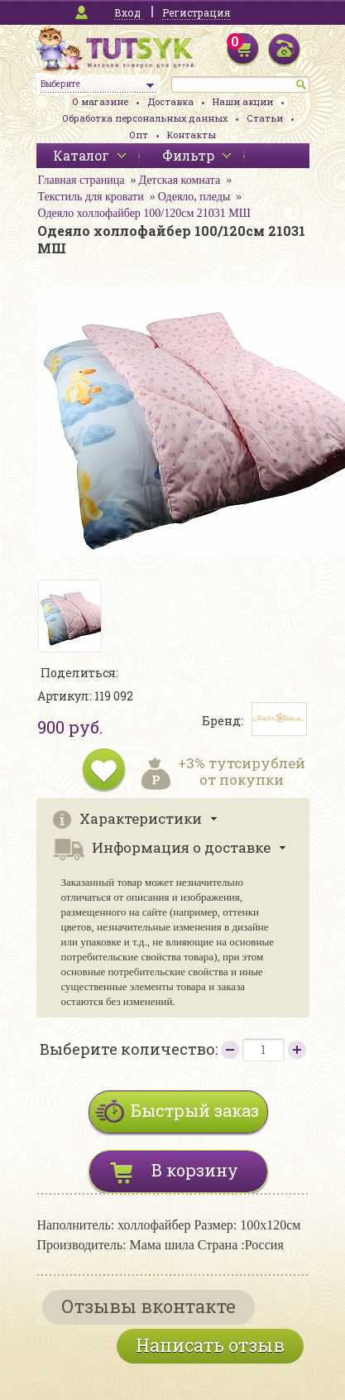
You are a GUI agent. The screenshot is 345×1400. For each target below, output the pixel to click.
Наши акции (243, 101)
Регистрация (196, 12)
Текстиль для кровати (91, 196)
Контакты (191, 134)
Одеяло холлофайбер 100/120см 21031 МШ (144, 213)
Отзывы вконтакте (148, 1306)
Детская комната (179, 180)
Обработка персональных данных (145, 118)
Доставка (170, 101)
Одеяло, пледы (194, 196)
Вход (127, 12)
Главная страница (81, 180)
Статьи (265, 118)
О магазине (100, 101)
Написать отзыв (210, 1345)
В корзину (194, 1170)
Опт (138, 134)
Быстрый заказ (195, 1110)
